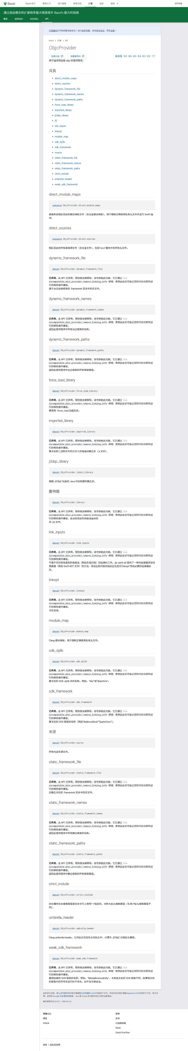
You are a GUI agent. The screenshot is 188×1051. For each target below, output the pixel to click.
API (66, 40)
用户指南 (62, 3)
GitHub (178, 3)
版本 (113, 3)
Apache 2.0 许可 (134, 993)
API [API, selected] (46, 19)
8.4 (139, 56)
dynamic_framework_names (69, 94)
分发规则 (34, 19)
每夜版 (118, 56)
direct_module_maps (66, 78)
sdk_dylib (60, 142)
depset (55, 269)
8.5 (134, 56)
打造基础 (53, 30)
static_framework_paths (67, 168)
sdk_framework (63, 147)
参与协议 (100, 30)
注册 (113, 30)
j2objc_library (61, 115)
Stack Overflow (123, 1032)
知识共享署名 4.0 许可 (88, 993)
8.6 (130, 56)
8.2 (148, 56)
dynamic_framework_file (67, 89)
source (58, 152)
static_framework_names (68, 163)
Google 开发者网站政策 (63, 996)
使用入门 (47, 3)
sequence (57, 205)
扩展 (59, 40)
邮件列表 (86, 30)
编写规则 (19, 19)
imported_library (63, 110)
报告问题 (57, 56)
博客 (45, 1018)
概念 (6, 19)
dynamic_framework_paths (69, 99)
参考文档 (77, 3)
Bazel (51, 40)
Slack (118, 1028)
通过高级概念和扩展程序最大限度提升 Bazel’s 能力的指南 (41, 12)
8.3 (144, 56)
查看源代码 (77, 56)
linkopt (58, 131)
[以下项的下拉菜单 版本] (119, 3)
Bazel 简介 (31, 3)
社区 (102, 3)
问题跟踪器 (121, 1023)
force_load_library (64, 104)
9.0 (125, 56)
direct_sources (62, 83)
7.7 (153, 56)
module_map (61, 136)
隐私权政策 (55, 1045)
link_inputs (60, 126)
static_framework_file (66, 157)
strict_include (62, 173)
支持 (118, 1018)
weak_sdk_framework (66, 184)
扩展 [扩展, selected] (90, 3)
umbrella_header (63, 179)
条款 (45, 1045)
